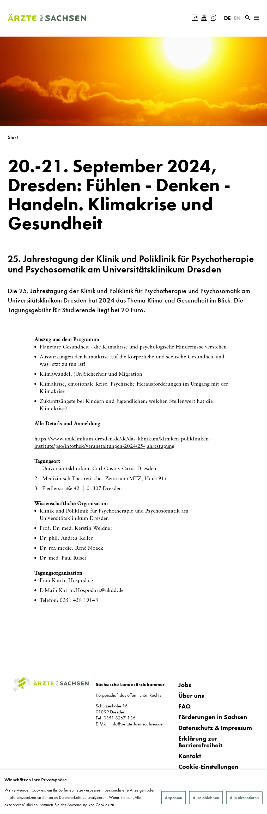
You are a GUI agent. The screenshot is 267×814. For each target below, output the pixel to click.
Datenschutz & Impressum (215, 727)
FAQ (184, 706)
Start (13, 137)
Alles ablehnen (206, 797)
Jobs (184, 685)
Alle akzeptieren (244, 797)
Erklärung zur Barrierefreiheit (200, 742)
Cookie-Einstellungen (208, 766)
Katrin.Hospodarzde (91, 590)
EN (237, 18)
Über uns (191, 695)
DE (227, 18)
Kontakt (189, 756)
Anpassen (173, 797)
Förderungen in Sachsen (212, 717)
